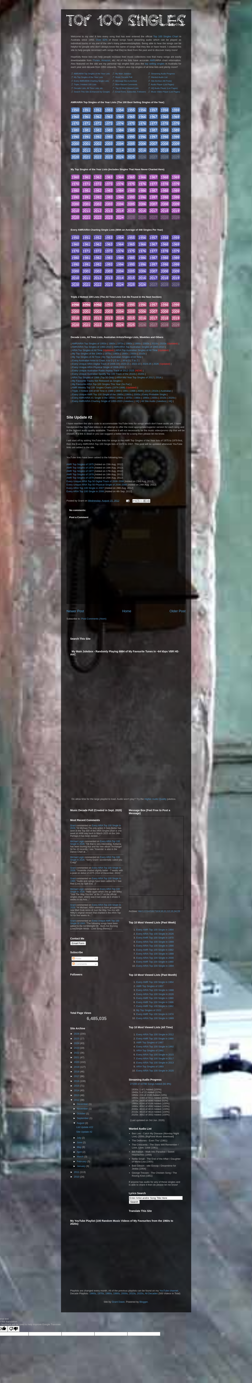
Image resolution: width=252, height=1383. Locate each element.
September (83, 1118)
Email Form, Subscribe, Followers (130, 92)
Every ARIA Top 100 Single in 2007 (85, 488)
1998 (132, 390)
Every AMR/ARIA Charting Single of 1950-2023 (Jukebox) (103, 401)
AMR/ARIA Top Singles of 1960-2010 (92, 346)
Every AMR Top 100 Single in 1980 (155, 961)
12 (168, 911)
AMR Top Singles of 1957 (149, 986)
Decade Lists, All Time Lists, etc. (88, 88)
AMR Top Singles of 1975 (80, 464)
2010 (76, 1176)
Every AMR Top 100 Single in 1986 (155, 1002)
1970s (120, 343)
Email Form (78, 943)
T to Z (135, 360)
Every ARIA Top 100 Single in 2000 (155, 957)
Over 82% (101, 39)
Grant (73, 825)
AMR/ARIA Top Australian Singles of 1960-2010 (138, 346)
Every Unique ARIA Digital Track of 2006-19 (95, 363)
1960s (112, 343)
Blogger (143, 1301)
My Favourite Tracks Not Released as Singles (96, 380)
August (80, 1123)
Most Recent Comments (126, 84)
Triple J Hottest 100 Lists (85, 84)
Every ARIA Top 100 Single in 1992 (155, 1046)
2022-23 (136, 363)
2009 (140, 390)
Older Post (178, 611)
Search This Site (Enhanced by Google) (92, 92)
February (81, 1161)
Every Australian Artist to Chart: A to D (92, 360)
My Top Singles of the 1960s (87, 353)
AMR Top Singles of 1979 (80, 477)
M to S (126, 360)
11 (165, 911)
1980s (129, 343)
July (79, 1137)
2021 (76, 1057)
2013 (147, 390)
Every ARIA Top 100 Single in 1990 (155, 945)
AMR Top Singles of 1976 (80, 467)
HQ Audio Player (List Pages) (164, 88)
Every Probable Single (154, 394)
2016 (76, 1081)
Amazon (105, 60)
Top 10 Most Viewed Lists (127, 88)
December (82, 1104)
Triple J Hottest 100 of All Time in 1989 (92, 390)
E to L (118, 360)
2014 (158, 377)
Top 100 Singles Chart (165, 36)
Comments (79, 964)
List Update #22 (84, 1127)
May (79, 1147)
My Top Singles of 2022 (148, 1010)
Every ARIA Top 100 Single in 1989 (155, 941)
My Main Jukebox (123, 74)
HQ (137, 401)
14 (175, 911)
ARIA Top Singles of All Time (87, 350)
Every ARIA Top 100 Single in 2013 (155, 1062)
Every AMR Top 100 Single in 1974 (155, 1014)
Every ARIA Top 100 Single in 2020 (155, 1070)
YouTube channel (168, 1290)
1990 (118, 390)
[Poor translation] (14, 1329)
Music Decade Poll (123, 77)
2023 (76, 1047)
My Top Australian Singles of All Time (122, 357)
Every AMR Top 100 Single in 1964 (155, 929)
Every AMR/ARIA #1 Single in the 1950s (93, 397)
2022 (76, 1052)
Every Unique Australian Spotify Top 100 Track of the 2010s (104, 374)
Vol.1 (141, 911)
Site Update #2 (79, 417)
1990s (137, 343)
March (80, 1156)
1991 (125, 390)
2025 (76, 1038)
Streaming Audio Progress (163, 74)
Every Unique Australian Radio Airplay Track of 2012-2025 (103, 370)
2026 (156, 363)
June (79, 1142)
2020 (76, 1062)
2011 (76, 1172)
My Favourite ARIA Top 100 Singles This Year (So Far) (101, 384)
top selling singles (154, 63)
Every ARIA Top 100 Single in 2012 (155, 1034)
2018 (76, 1071)
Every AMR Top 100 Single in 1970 (155, 937)
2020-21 (125, 363)
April (79, 1152)
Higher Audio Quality (156, 799)
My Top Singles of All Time (86, 357)
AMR (152, 60)
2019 (76, 1066)
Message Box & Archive (126, 81)
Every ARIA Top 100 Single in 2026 (155, 933)
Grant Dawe (118, 1301)
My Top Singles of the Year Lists (88, 77)
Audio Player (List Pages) (162, 84)
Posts (76, 958)
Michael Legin (77, 841)
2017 (76, 1076)
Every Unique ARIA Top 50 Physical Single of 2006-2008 (97, 484)
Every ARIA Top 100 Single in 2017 (155, 1058)
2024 (76, 1043)
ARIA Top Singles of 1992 (150, 1050)
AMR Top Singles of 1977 (80, 471)
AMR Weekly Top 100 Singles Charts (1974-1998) (98, 387)
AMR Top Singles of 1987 (149, 1042)
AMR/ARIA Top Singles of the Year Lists (92, 74)
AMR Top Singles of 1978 (80, 474)
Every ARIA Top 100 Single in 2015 (155, 1054)
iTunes (96, 60)
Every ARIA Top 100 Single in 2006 (85, 491)
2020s (163, 343)
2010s (154, 343)
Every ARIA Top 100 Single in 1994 (155, 965)
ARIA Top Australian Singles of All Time (137, 350)
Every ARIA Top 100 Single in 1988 (155, 953)
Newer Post (75, 611)
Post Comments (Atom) (93, 618)
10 (161, 911)
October (81, 1113)
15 (178, 911)
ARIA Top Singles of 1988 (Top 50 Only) (93, 377)
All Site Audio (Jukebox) (154, 401)
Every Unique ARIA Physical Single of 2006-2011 (98, 367)
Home (126, 611)
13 (172, 911)
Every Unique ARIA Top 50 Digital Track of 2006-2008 (95, 481)
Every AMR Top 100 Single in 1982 (155, 949)
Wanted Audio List (159, 77)
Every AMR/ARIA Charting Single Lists (91, 81)
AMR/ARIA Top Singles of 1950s (89, 343)
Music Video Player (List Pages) (165, 92)
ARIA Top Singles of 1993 (150, 1066)
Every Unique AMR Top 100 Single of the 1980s (97, 394)
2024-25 (146, 363)
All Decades (151, 1293)
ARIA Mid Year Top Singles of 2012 (135, 377)
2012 (76, 1099)
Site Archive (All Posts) (161, 81)
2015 (76, 1085)
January (81, 1166)
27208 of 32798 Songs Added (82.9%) (150, 1083)
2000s (146, 343)
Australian (165, 390)
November (82, 1108)
